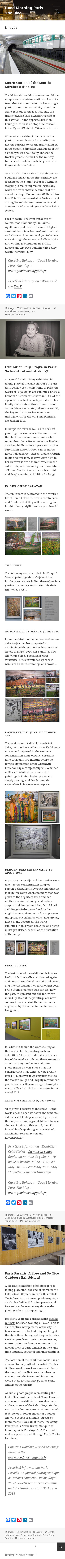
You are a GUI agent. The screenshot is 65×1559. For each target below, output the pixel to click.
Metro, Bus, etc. (43, 308)
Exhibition (38, 1217)
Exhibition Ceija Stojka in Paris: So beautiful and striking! (31, 369)
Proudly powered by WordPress (21, 1554)
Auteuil (8, 311)
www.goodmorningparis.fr (27, 271)
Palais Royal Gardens (31, 1535)
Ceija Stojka (19, 1217)
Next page (61, 1547)
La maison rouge (40, 1151)
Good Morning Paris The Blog (24, 10)
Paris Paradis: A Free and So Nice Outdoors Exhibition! (32, 1275)
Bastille (8, 1217)
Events (29, 1217)
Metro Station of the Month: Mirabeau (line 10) (28, 85)
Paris (33, 311)
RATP (18, 286)
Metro (16, 311)
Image (11, 308)
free (18, 1535)
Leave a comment (16, 314)
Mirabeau (24, 311)
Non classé (41, 1214)
